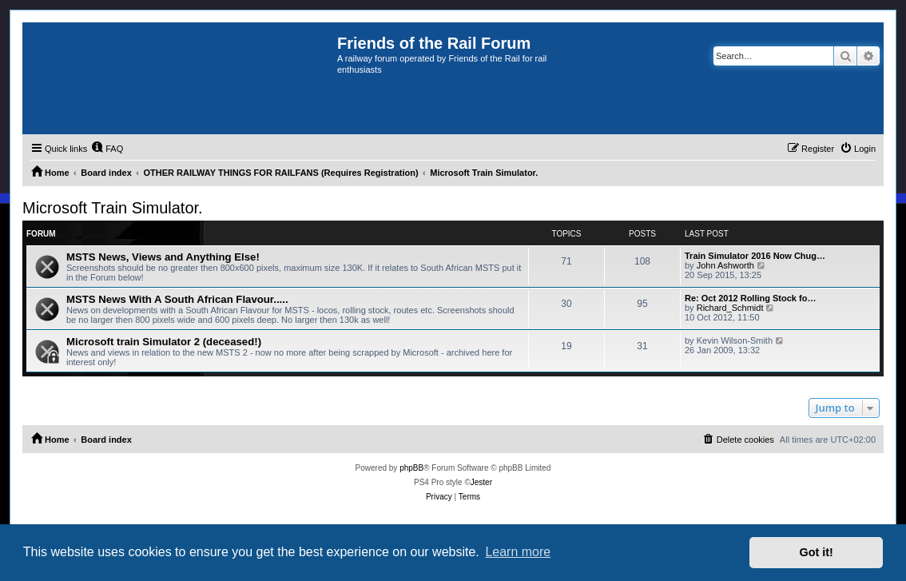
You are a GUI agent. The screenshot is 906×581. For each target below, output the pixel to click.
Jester (481, 482)
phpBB (411, 468)
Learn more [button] (517, 552)
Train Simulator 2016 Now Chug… (755, 256)
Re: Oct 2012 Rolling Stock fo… (750, 298)
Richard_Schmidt (730, 307)
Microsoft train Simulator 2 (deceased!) (163, 342)
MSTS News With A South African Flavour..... (177, 299)
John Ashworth (725, 265)
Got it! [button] (816, 552)
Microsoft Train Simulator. (112, 208)
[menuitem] (107, 148)
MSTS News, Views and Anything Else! (163, 257)
